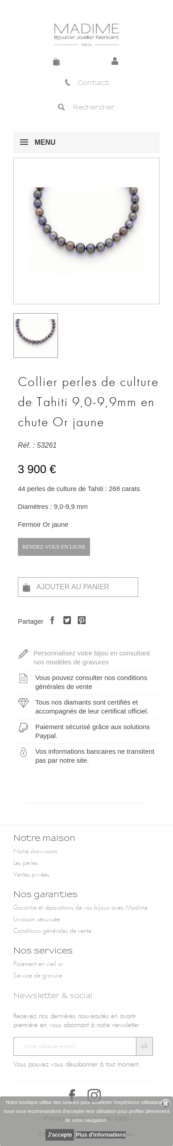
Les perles (25, 863)
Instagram (94, 1095)
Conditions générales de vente (52, 931)
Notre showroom (35, 851)
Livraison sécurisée (36, 919)
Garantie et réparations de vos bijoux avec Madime (80, 907)
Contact (86, 82)
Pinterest (79, 628)
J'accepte (60, 1135)
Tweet (64, 628)
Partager (50, 628)
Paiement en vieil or (38, 964)
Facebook (72, 1095)
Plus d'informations (101, 1135)
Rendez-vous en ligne (54, 547)
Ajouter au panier (66, 587)
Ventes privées (31, 874)
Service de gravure (37, 975)
